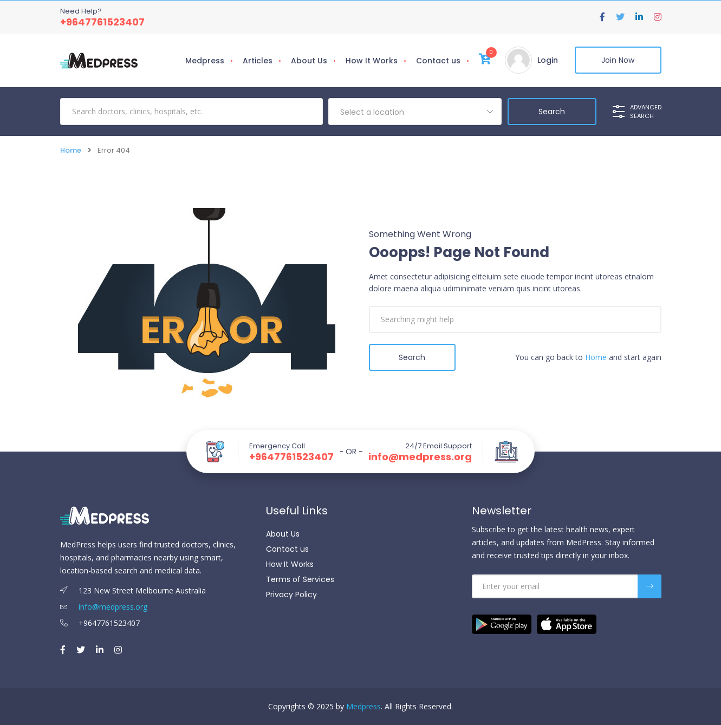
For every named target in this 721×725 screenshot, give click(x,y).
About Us (309, 60)
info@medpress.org (420, 457)
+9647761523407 (102, 22)
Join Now (617, 60)
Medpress (204, 60)
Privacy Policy (291, 594)
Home (70, 150)
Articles (257, 60)
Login (547, 60)
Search (412, 357)
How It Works (372, 60)
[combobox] (415, 111)
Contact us (438, 60)
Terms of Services (300, 579)
